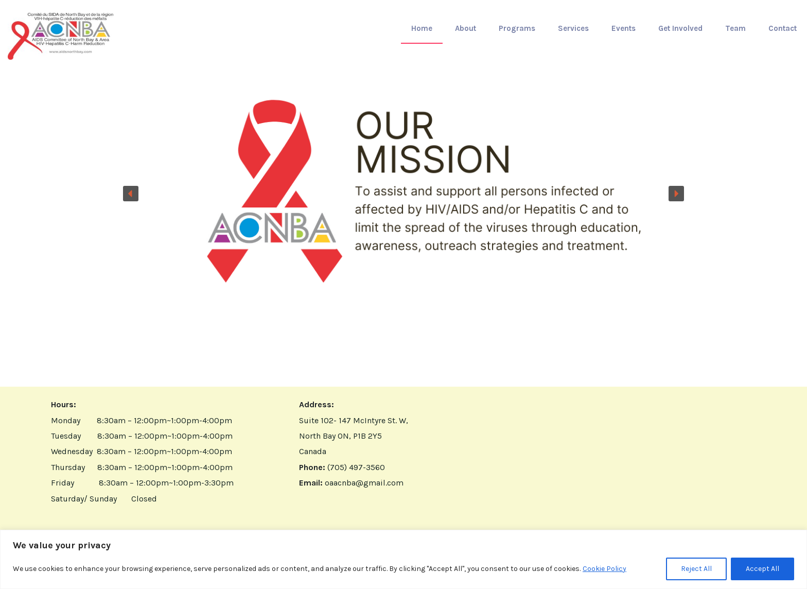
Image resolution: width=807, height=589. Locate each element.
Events (623, 28)
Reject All (696, 568)
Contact (782, 28)
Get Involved (680, 28)
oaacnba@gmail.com (364, 483)
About (465, 28)
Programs (517, 28)
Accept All (762, 568)
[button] (403, 193)
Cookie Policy (604, 568)
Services (573, 28)
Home (421, 28)
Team (735, 28)
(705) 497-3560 (356, 467)
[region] (403, 559)
